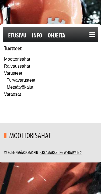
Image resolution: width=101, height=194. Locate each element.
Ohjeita (56, 35)
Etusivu (17, 35)
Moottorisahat (17, 59)
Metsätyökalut (20, 87)
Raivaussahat (17, 66)
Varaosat (12, 94)
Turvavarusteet (21, 80)
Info (37, 35)
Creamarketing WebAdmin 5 (61, 152)
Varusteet (13, 73)
